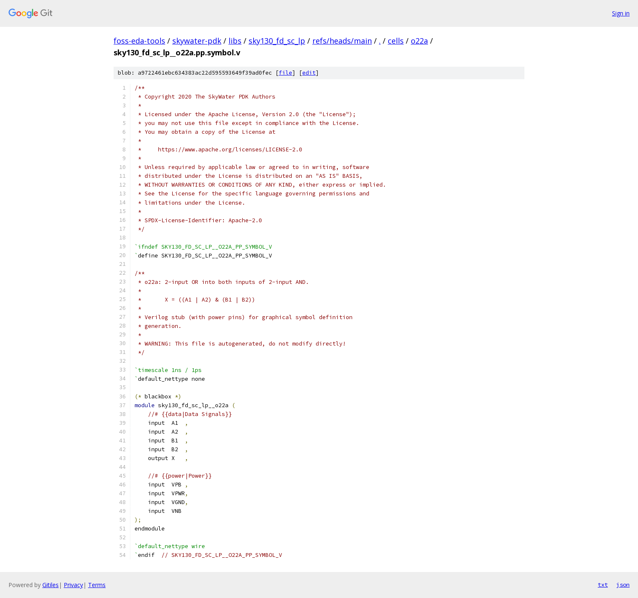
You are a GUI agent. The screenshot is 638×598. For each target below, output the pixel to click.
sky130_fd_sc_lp (277, 41)
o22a (419, 41)
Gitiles (50, 585)
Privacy (73, 585)
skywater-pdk (196, 41)
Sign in (621, 13)
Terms (97, 585)
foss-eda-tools (139, 41)
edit (309, 72)
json (623, 584)
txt (603, 584)
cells (396, 41)
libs (234, 41)
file (285, 72)
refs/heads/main (342, 41)
